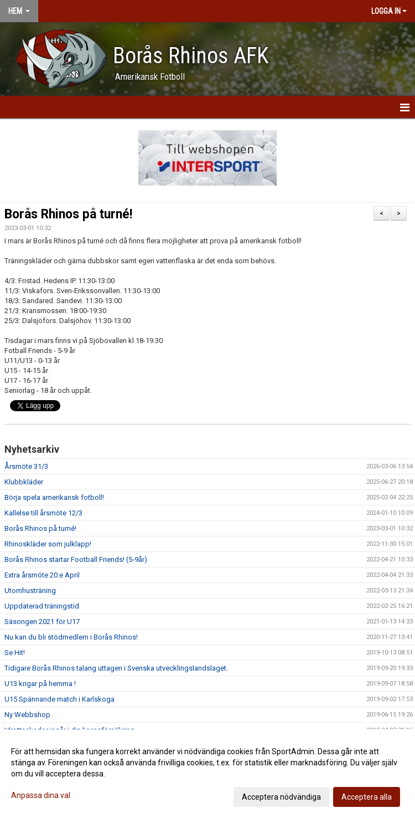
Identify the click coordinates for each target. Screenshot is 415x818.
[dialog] (207, 773)
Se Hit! (14, 652)
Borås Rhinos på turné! (68, 214)
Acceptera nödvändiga (281, 797)
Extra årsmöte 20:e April (42, 575)
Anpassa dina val (40, 795)
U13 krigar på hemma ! (40, 683)
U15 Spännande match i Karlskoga (59, 699)
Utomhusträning (30, 590)
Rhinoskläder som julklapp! (47, 544)
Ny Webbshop (27, 714)
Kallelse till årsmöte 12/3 (43, 513)
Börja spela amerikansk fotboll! (54, 497)
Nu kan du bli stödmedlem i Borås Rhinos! (71, 637)
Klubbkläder (23, 482)
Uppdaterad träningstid (41, 606)
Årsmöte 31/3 (26, 466)
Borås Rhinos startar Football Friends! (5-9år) (75, 559)
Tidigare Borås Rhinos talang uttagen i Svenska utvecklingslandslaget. (116, 668)
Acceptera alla (366, 797)
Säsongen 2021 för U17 (42, 621)
